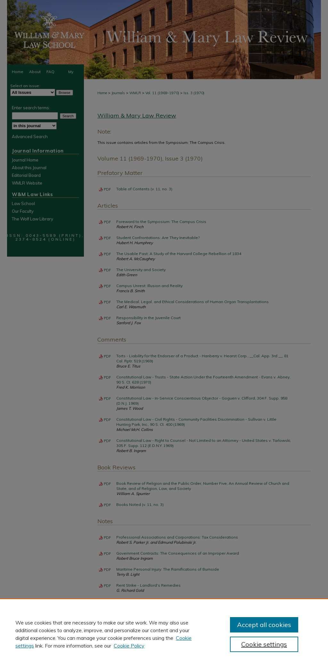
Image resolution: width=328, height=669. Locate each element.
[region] (164, 634)
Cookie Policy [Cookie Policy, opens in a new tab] (129, 645)
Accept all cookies (264, 625)
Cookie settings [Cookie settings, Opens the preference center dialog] (264, 644)
